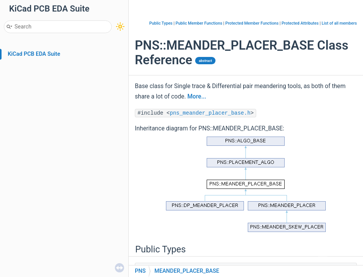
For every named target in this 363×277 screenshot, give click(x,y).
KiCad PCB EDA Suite (34, 54)
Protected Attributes (300, 23)
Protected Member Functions (252, 23)
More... (196, 96)
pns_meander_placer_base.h (210, 113)
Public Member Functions (199, 23)
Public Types (160, 23)
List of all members (339, 23)
